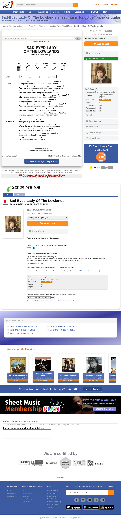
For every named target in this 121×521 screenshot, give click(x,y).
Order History (11, 493)
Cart (114, 5)
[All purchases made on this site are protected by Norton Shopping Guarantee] (101, 167)
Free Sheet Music (52, 504)
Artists (67, 12)
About (23, 490)
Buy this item (25, 177)
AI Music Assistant (84, 271)
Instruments (18, 12)
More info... (90, 115)
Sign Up (105, 5)
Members (108, 31)
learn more (95, 271)
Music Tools (51, 493)
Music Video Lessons (54, 499)
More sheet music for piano (22, 333)
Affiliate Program (27, 493)
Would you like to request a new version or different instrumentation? (50, 301)
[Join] (111, 492)
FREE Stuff (93, 12)
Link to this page (92, 389)
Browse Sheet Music (53, 490)
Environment (25, 502)
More (105, 12)
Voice (31, 12)
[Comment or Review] (27, 434)
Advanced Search (85, 5)
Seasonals (79, 12)
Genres (56, 12)
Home (4, 26)
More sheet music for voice (22, 330)
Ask (78, 38)
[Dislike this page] (75, 389)
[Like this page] (69, 389)
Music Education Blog (54, 502)
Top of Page (60, 477)
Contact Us (25, 496)
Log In (96, 5)
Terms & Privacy (27, 499)
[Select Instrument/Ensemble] (38, 297)
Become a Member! (104, 409)
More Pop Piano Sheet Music (63, 327)
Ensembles (43, 12)
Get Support (11, 496)
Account (9, 490)
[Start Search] (75, 5)
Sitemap (49, 507)
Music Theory (51, 496)
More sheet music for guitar (62, 330)
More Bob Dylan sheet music (23, 327)
